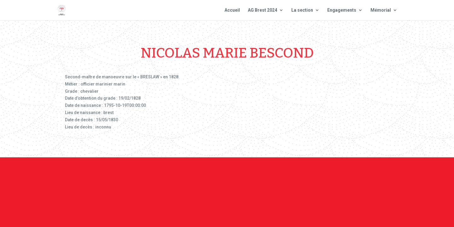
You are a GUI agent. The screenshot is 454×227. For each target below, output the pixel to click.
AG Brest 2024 (262, 10)
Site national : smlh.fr (363, 175)
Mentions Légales (266, 175)
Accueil (232, 10)
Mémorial (380, 10)
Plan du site (312, 175)
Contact (226, 175)
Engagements (341, 10)
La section (302, 10)
